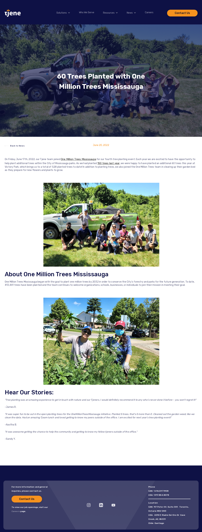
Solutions (61, 12)
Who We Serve (86, 12)
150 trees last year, (108, 163)
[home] (12, 13)
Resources (109, 12)
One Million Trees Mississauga (78, 159)
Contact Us (182, 13)
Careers (149, 12)
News (130, 12)
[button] (61, 12)
